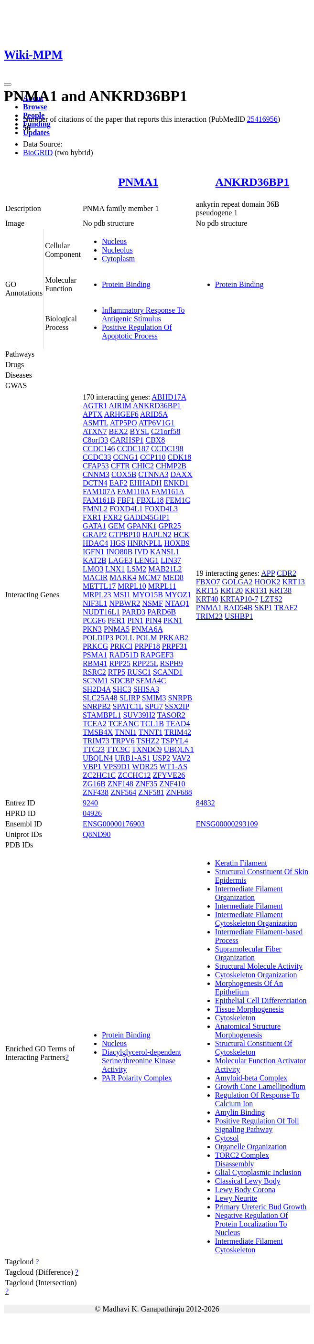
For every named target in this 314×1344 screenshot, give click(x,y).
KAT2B (95, 560)
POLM (146, 638)
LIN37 (171, 560)
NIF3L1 (95, 603)
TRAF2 (286, 607)
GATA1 (94, 526)
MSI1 (121, 595)
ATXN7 (95, 431)
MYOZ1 (178, 595)
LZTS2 (271, 599)
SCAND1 (168, 672)
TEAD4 (178, 724)
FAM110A (133, 491)
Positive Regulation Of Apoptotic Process (137, 331)
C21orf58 (165, 431)
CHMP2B (171, 466)
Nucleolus (117, 250)
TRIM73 (96, 741)
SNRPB (180, 698)
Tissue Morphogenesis (249, 1009)
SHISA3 (146, 689)
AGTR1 (95, 406)
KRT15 (207, 590)
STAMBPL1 (102, 715)
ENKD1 (175, 483)
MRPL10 (132, 586)
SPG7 (153, 706)
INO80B (119, 552)
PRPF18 (147, 646)
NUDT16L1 (101, 612)
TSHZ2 (147, 741)
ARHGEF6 (121, 414)
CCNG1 (125, 457)
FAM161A (168, 491)
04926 (92, 813)
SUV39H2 (139, 715)
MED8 (173, 577)
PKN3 (92, 629)
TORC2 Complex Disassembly (242, 1159)
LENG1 (146, 560)
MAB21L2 (165, 569)
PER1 (116, 620)
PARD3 (133, 612)
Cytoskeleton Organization (256, 975)
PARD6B (161, 612)
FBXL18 (150, 500)
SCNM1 (95, 681)
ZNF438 (95, 792)
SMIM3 (154, 698)
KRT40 (207, 599)
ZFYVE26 (169, 775)
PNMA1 (138, 182)
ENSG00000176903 (114, 824)
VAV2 (181, 758)
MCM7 (149, 577)
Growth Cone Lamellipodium (260, 1086)
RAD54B (238, 607)
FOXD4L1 (125, 509)
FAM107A (99, 491)
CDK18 (180, 457)
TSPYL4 (174, 741)
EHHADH (146, 483)
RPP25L (145, 663)
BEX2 (118, 431)
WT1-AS (173, 766)
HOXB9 (176, 543)
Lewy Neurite (236, 1198)
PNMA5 (117, 629)
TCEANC (123, 724)
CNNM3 (96, 474)
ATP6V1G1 (157, 423)
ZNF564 (123, 792)
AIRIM (120, 406)
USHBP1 (239, 616)
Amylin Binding (240, 1112)
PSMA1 (95, 655)
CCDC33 (97, 457)
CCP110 (153, 457)
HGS (117, 543)
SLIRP (129, 698)
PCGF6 (94, 620)
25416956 (262, 119)
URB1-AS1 (133, 758)
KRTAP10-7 (239, 599)
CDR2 (286, 573)
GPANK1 (142, 526)
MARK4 (122, 577)
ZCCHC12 (134, 775)
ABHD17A (169, 397)
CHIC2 (143, 466)
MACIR (95, 577)
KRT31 (256, 590)
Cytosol (227, 1138)
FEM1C (177, 500)
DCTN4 (95, 483)
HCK (181, 534)
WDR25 (144, 766)
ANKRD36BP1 (253, 182)
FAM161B (99, 500)
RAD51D (123, 655)
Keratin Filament (241, 863)
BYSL (139, 431)
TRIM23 (209, 616)
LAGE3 (120, 560)
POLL (124, 638)
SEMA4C (151, 681)
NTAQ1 (177, 603)
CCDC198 (167, 448)
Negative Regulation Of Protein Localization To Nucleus (251, 1224)
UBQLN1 (179, 749)
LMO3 (93, 569)
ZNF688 (179, 792)
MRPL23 (97, 595)
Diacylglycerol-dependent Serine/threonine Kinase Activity (141, 1060)
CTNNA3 (153, 474)
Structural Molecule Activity (259, 966)
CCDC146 (99, 448)
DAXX (181, 474)
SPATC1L (128, 706)
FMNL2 (95, 509)
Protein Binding (126, 284)
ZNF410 (172, 784)
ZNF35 (146, 784)
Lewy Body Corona (245, 1189)
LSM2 (136, 569)
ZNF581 (151, 792)
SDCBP (122, 681)
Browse (35, 107)
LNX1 (115, 569)
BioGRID (38, 152)
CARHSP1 (126, 440)
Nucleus (114, 241)
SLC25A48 (100, 698)
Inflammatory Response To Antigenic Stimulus (143, 314)
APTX (93, 414)
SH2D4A (97, 689)
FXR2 (112, 517)
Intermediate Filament (249, 906)
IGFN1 (93, 552)
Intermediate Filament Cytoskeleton (249, 1245)
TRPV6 (123, 741)
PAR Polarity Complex (137, 1078)
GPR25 (170, 526)
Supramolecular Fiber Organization (248, 953)
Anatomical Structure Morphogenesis (248, 1030)
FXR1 (92, 517)
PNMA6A (146, 629)
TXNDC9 (146, 749)
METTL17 (99, 586)
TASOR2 (171, 715)
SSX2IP (177, 706)
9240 (90, 803)
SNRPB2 (97, 706)
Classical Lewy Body (248, 1181)
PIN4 (153, 620)
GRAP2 (95, 534)
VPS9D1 (116, 766)
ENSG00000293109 (227, 824)
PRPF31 (174, 646)
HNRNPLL (144, 543)
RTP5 (116, 672)
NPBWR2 (124, 603)
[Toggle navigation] (7, 84)
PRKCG (95, 646)
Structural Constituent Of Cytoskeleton (253, 1047)
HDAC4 (95, 543)
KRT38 (280, 590)
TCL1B (152, 724)
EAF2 (118, 483)
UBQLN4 (98, 758)
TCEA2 (95, 724)
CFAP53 (96, 466)
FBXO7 (208, 582)
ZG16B (94, 784)
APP (268, 573)
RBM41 (95, 663)
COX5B (123, 474)
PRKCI (121, 646)
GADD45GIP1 (147, 517)
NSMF (152, 603)
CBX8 (155, 440)
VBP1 (92, 766)
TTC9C (118, 749)
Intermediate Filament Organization (249, 893)
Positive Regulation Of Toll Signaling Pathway (257, 1125)
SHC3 (122, 689)
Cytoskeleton (235, 1018)
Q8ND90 (97, 834)
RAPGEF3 (157, 655)
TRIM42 (177, 732)
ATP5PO (123, 423)
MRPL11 (162, 586)
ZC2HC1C (99, 775)
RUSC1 (139, 672)
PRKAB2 (173, 638)
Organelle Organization (251, 1147)
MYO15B (147, 595)
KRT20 (231, 590)
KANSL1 (164, 552)
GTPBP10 (125, 534)
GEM (116, 526)
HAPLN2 (156, 534)
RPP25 (119, 663)
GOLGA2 (237, 582)
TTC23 (94, 749)
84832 (205, 803)
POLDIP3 (98, 638)
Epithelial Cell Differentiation (261, 1000)
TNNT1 (151, 732)
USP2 (161, 758)
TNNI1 (126, 732)
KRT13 (293, 582)
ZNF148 (120, 784)
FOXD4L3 (161, 509)
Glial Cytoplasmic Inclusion (258, 1172)
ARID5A (154, 414)
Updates (36, 132)
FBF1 (125, 500)
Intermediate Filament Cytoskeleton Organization (256, 918)
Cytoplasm (118, 258)
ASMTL (95, 423)
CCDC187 (133, 448)
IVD (141, 552)
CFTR (120, 466)
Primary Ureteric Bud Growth (261, 1207)
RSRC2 (94, 672)
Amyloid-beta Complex (251, 1078)
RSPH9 (171, 663)
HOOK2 (268, 582)
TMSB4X (98, 732)
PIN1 (135, 620)
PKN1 (173, 620)
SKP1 (263, 607)
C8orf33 (95, 440)
